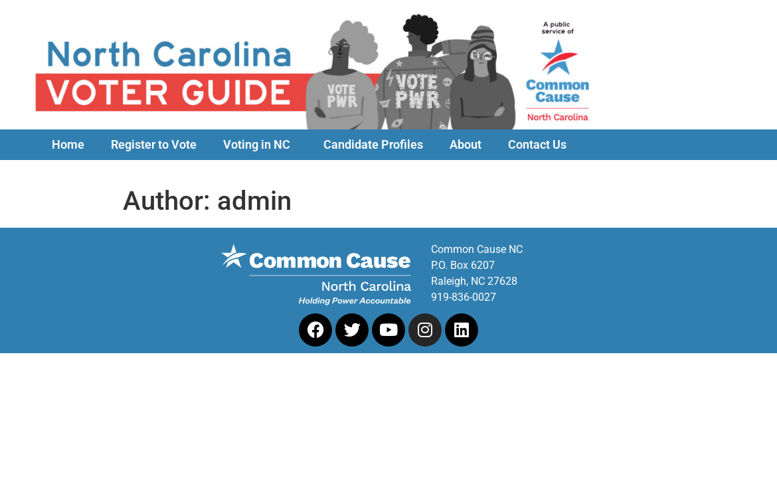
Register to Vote (154, 144)
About (465, 144)
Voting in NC (260, 144)
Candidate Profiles (373, 144)
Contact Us (537, 144)
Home (68, 144)
